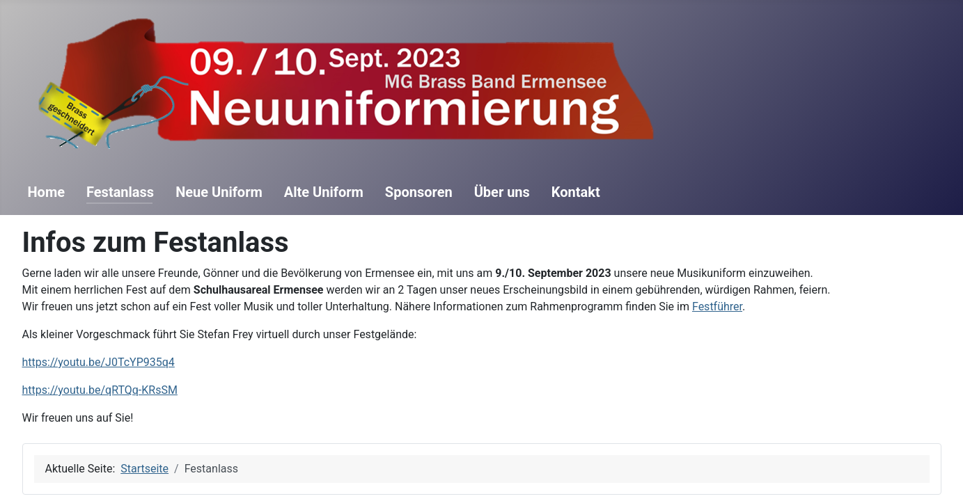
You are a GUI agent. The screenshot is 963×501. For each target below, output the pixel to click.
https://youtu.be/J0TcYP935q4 (98, 362)
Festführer (717, 306)
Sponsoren (419, 192)
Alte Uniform (323, 192)
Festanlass (120, 192)
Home (46, 192)
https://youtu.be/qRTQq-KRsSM (100, 390)
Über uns (502, 192)
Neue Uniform (219, 192)
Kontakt (575, 192)
